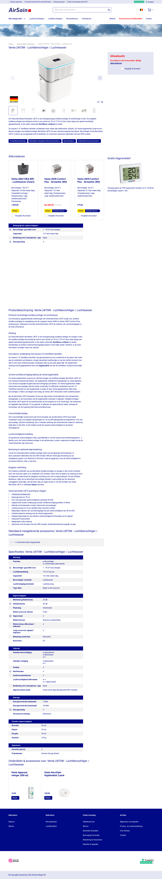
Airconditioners (72, 19)
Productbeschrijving (18, 141)
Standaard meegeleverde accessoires (44, 141)
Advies (11, 826)
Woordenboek (51, 822)
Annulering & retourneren (92, 840)
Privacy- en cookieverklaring (131, 826)
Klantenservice (89, 822)
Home (11, 44)
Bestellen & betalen (90, 831)
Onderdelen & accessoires (89, 141)
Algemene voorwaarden (129, 822)
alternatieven (116, 63)
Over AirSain (125, 831)
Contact (149, 19)
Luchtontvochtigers (36, 19)
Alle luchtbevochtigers (25, 44)
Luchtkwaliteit (51, 826)
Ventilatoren (86, 19)
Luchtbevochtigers (55, 19)
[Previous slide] (12, 78)
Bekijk (15, 211)
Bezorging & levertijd (91, 835)
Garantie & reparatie (90, 844)
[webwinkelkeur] (14, 861)
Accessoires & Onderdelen (130, 19)
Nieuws (12, 822)
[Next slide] (100, 78)
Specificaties (69, 141)
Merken (113, 19)
